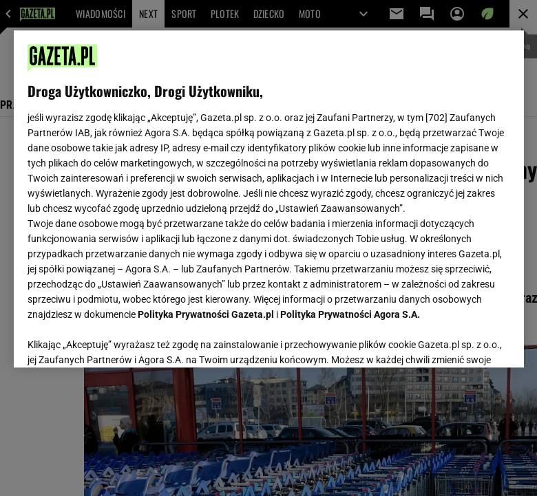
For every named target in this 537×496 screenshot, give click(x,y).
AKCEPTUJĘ (463, 340)
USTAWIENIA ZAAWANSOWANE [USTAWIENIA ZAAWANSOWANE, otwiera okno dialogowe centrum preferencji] (117, 339)
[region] (269, 198)
